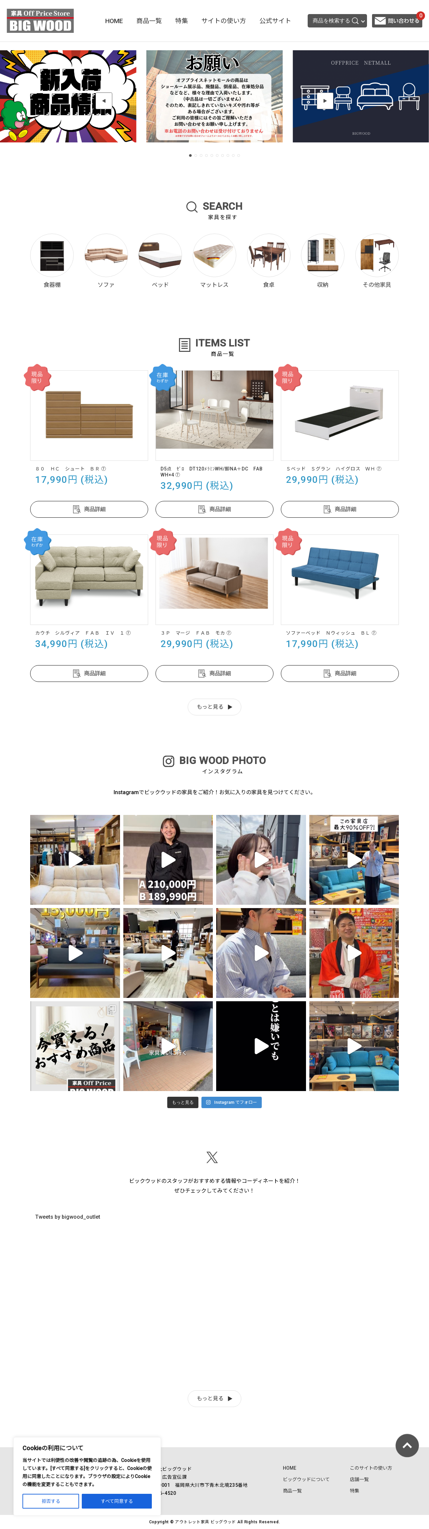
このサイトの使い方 (371, 1468)
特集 (181, 21)
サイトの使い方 (223, 21)
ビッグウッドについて (306, 1479)
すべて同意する (117, 1501)
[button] (104, 100)
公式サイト (275, 21)
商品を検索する (336, 20)
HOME (114, 21)
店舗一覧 (359, 1479)
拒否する (51, 1501)
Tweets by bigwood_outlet (67, 1217)
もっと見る (210, 707)
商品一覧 (149, 21)
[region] (87, 1476)
